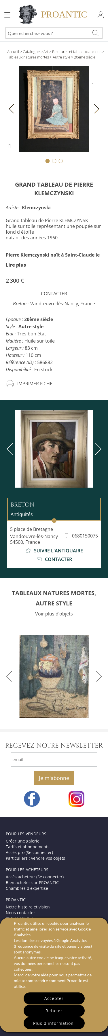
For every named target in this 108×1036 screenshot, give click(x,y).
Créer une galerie (22, 841)
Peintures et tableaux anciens (76, 51)
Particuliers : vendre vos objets (35, 858)
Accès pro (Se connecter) (29, 852)
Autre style (61, 57)
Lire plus (16, 265)
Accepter (54, 998)
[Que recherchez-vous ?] (95, 33)
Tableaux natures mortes (28, 57)
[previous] (11, 449)
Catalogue (31, 51)
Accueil (13, 51)
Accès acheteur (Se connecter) (35, 876)
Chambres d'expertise (27, 888)
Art (45, 51)
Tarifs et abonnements (28, 846)
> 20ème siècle (83, 57)
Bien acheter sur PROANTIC (32, 882)
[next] (97, 449)
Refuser (54, 1010)
